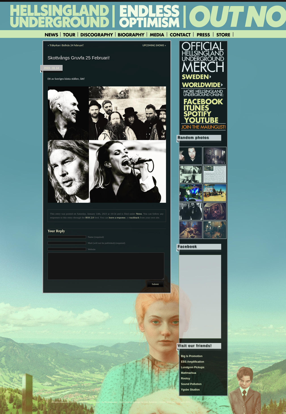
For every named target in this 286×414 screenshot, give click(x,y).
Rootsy (185, 378)
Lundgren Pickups (192, 367)
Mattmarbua (188, 372)
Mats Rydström (151, 402)
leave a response (117, 217)
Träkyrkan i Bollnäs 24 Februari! (67, 45)
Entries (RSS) (165, 402)
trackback (134, 217)
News (139, 213)
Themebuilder (111, 402)
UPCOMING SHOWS (153, 45)
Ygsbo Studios (190, 389)
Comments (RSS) (182, 402)
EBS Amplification (192, 361)
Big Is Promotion (191, 356)
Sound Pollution (191, 384)
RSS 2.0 (90, 217)
